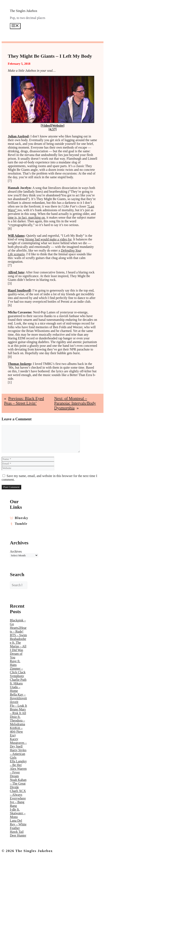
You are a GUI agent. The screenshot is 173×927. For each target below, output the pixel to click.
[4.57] (53, 129)
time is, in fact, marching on (26, 217)
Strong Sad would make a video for (48, 239)
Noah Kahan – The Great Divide (18, 783)
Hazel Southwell (19, 290)
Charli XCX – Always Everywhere (18, 794)
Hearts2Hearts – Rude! (18, 629)
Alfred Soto (16, 272)
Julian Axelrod (18, 136)
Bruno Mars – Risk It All (18, 711)
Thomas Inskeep (19, 364)
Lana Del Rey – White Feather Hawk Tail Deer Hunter (18, 828)
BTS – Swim (18, 635)
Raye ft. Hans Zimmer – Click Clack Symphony (18, 668)
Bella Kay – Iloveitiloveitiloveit (18, 698)
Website (57, 125)
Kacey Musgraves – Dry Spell (18, 742)
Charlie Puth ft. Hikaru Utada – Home (18, 685)
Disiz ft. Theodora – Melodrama (17, 720)
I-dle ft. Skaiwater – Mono (18, 813)
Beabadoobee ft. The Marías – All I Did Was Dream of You (18, 648)
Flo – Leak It (18, 705)
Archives (16, 551)
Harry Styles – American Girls (18, 753)
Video (46, 125)
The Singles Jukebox (23, 11)
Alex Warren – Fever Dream (18, 772)
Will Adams (16, 235)
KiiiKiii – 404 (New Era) (16, 731)
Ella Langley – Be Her (18, 763)
